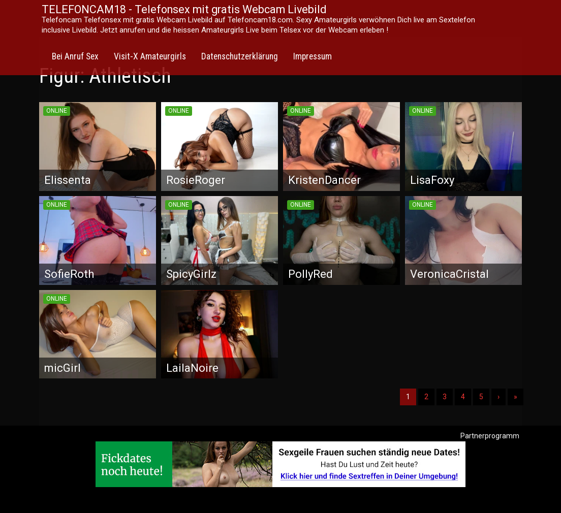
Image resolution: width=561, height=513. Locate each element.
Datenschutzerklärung (239, 56)
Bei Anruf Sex (75, 56)
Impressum (312, 56)
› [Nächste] (498, 397)
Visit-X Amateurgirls (150, 56)
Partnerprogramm (489, 436)
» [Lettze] (515, 397)
